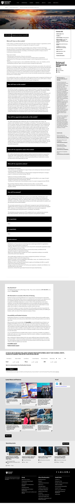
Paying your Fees (58, 482)
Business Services (42, 480)
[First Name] (10, 359)
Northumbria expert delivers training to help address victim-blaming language (28, 427)
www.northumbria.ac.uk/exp (63, 137)
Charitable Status (41, 487)
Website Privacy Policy (43, 492)
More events (66, 444)
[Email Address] (36, 359)
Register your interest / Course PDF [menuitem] (20, 35)
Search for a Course (26, 480)
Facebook (61, 385)
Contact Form (15, 292)
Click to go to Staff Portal (60, 490)
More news (8, 436)
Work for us (40, 485)
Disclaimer (40, 494)
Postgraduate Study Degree (27, 482)
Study (23, 478)
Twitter (57, 385)
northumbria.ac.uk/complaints (63, 154)
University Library (25, 488)
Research (40, 482)
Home (6, 7)
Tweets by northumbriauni (61, 387)
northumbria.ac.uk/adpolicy (62, 149)
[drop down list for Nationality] (53, 359)
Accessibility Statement (43, 490)
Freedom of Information (43, 489)
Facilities (59, 69)
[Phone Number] (45, 359)
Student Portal (58, 489)
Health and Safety (58, 485)
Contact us (57, 480)
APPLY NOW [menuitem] (7, 35)
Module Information (60, 55)
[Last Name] (27, 359)
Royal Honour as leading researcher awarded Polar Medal (12, 402)
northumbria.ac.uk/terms (62, 142)
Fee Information (59, 53)
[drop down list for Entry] (62, 359)
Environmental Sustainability (61, 487)
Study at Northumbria (14, 7)
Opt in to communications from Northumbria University (18, 366)
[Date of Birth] (19, 359)
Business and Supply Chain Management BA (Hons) (29, 7)
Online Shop (57, 495)
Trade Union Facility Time (43, 497)
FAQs (59, 72)
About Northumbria (43, 478)
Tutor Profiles (61, 70)
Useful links (58, 478)
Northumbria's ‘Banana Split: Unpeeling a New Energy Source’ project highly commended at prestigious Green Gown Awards (44, 403)
